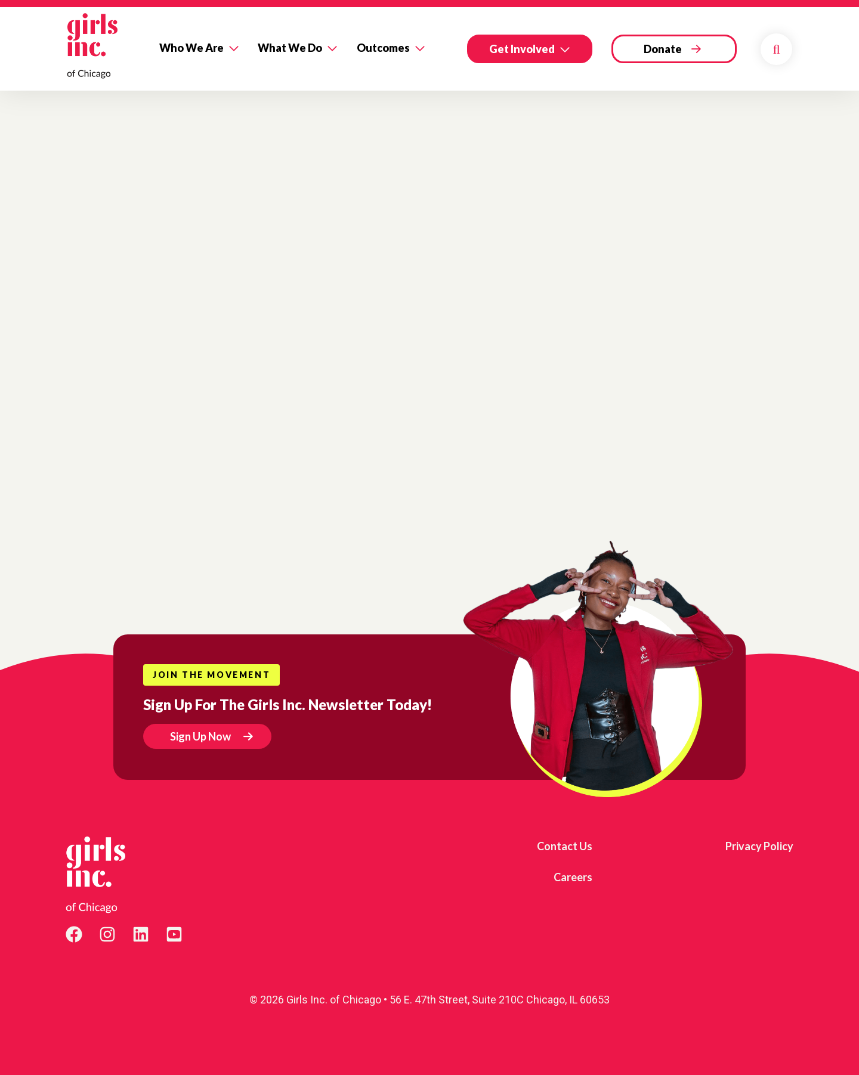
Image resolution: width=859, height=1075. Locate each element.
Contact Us (564, 846)
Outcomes (383, 47)
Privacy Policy (759, 846)
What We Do (290, 47)
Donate (663, 48)
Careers (573, 877)
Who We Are (191, 47)
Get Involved (522, 48)
